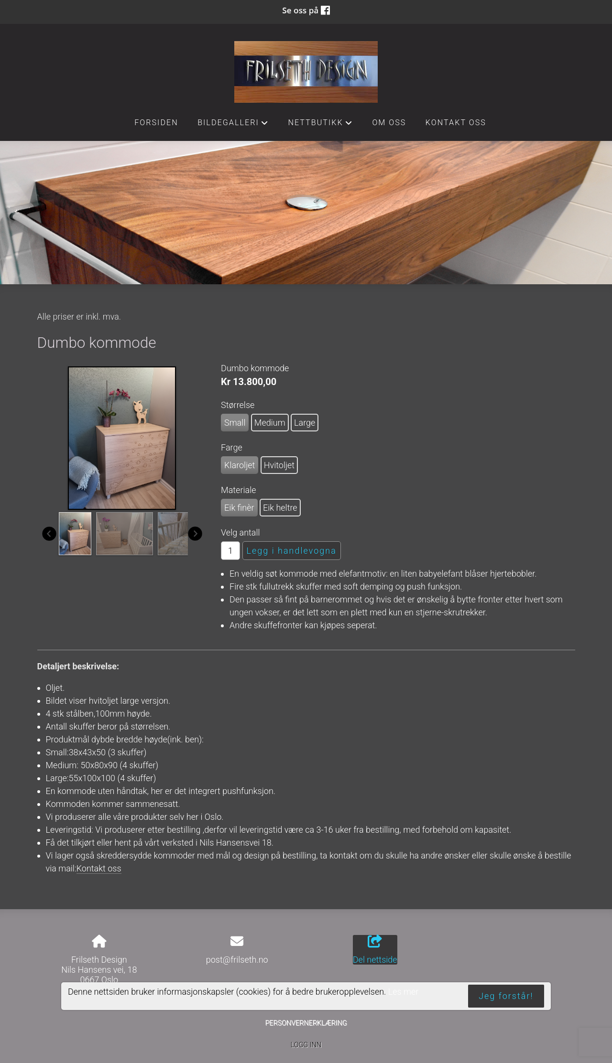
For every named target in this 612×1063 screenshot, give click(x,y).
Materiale (238, 490)
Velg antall (240, 532)
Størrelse (237, 405)
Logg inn (306, 1045)
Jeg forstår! (506, 996)
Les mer (403, 992)
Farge (231, 447)
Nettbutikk (320, 125)
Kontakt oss (456, 122)
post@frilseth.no (237, 960)
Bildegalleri (233, 125)
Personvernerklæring (306, 1023)
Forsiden (156, 122)
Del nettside (375, 950)
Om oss (389, 122)
